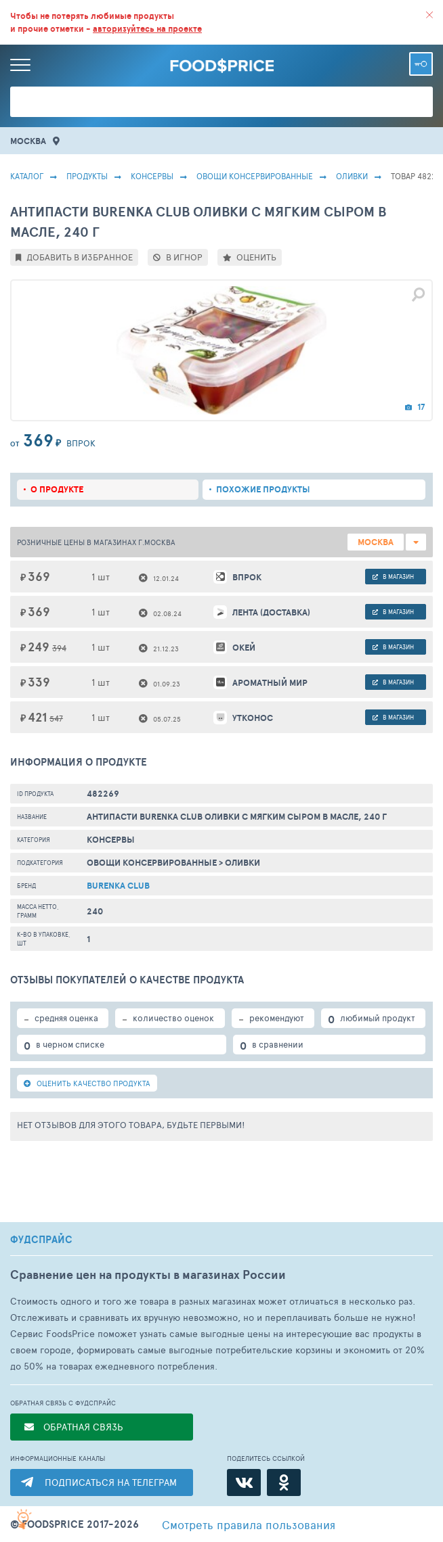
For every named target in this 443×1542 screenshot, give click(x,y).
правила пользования (248, 1524)
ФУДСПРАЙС (41, 1239)
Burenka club (118, 885)
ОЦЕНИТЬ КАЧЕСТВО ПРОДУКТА (87, 1083)
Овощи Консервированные (254, 175)
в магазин (393, 576)
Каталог (26, 175)
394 (59, 647)
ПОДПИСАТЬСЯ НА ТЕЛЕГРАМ (111, 1482)
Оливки (352, 175)
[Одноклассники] (284, 1482)
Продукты (87, 175)
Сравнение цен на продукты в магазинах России (148, 1274)
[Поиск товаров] (221, 102)
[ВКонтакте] (244, 1482)
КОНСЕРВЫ (152, 175)
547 (56, 718)
